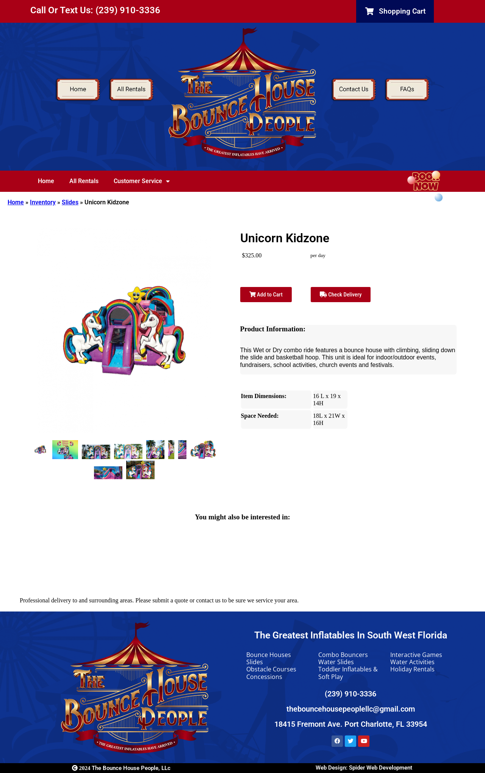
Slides (70, 202)
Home (46, 181)
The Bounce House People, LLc (121, 768)
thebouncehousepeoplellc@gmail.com (350, 708)
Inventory (43, 202)
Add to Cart (266, 294)
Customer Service (142, 181)
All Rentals (84, 181)
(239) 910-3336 (350, 693)
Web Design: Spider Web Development (364, 767)
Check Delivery (341, 294)
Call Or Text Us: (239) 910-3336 (95, 10)
